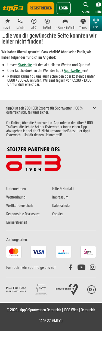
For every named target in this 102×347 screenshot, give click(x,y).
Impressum (60, 197)
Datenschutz (61, 205)
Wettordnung (16, 197)
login (63, 8)
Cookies (57, 214)
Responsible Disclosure (22, 214)
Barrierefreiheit (16, 222)
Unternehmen (16, 189)
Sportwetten (73, 70)
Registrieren (41, 8)
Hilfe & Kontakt (63, 189)
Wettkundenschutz (19, 205)
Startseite (25, 65)
